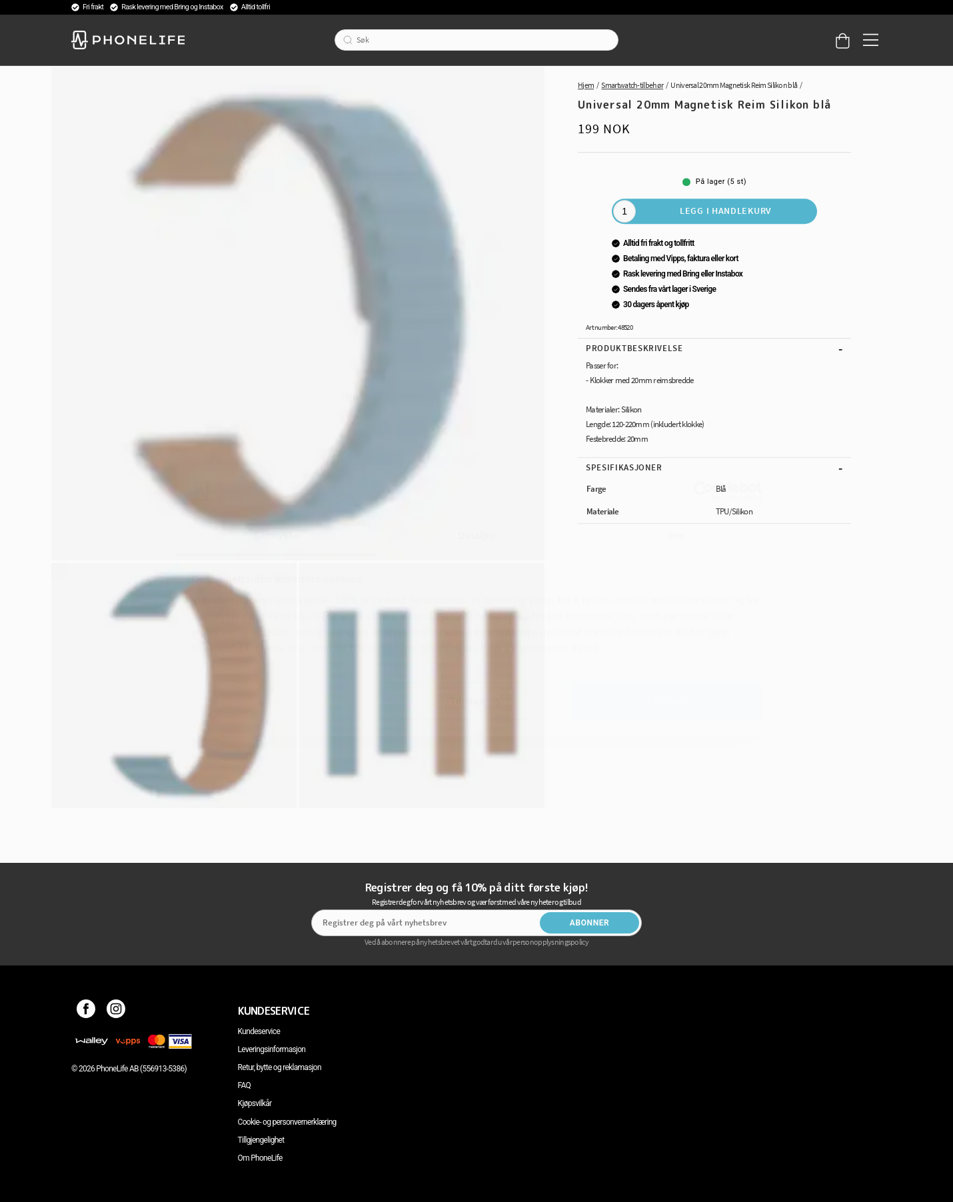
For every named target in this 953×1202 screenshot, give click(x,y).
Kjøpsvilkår (255, 1103)
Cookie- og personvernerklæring (287, 1122)
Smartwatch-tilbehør (632, 85)
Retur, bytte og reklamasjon (279, 1067)
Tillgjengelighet (261, 1140)
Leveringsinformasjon (272, 1049)
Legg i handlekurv (726, 211)
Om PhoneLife (260, 1158)
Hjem (586, 85)
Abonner (590, 922)
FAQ (244, 1085)
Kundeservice (259, 1031)
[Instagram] (116, 1010)
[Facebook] (86, 1010)
